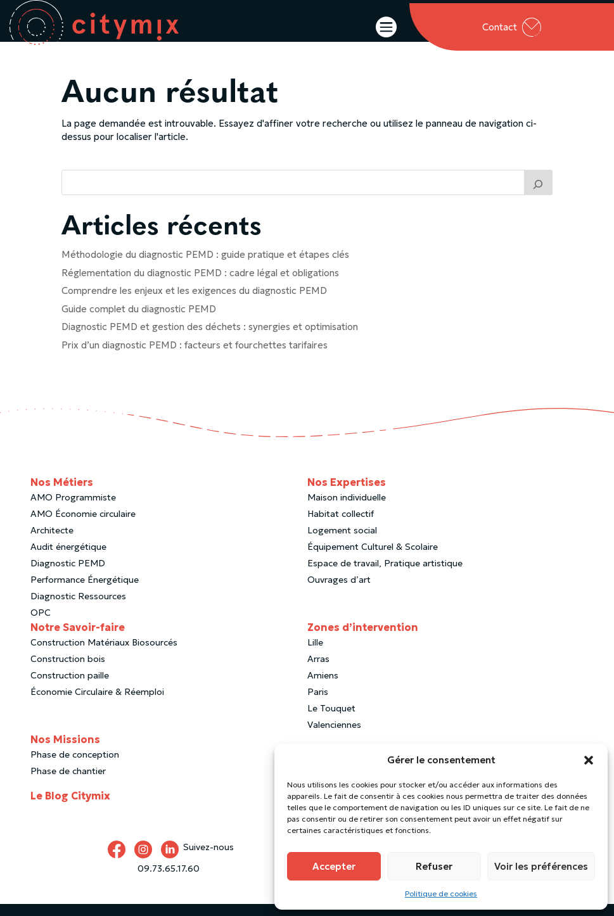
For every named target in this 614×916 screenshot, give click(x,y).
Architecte (52, 542)
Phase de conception (74, 766)
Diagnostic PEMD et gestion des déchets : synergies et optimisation (209, 339)
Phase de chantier (68, 783)
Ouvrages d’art (339, 591)
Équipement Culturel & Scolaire (372, 558)
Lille (315, 654)
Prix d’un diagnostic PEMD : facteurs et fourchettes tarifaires (194, 357)
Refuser (434, 866)
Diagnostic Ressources (78, 608)
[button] (588, 760)
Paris (317, 703)
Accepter (333, 866)
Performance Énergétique (84, 591)
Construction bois (67, 671)
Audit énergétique (68, 558)
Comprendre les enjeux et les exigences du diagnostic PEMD (194, 302)
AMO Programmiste (73, 509)
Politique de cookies (441, 893)
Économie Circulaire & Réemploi (97, 703)
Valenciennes (334, 736)
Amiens (322, 687)
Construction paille (69, 687)
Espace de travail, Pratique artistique (385, 575)
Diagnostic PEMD (67, 575)
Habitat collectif (340, 525)
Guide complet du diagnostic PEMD (138, 321)
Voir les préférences (541, 866)
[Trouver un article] (538, 194)
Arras (318, 671)
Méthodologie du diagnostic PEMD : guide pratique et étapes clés (205, 266)
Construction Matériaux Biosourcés (103, 654)
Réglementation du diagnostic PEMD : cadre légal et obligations (200, 285)
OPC (40, 624)
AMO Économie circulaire (83, 525)
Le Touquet (331, 720)
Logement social (342, 542)
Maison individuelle (346, 509)
